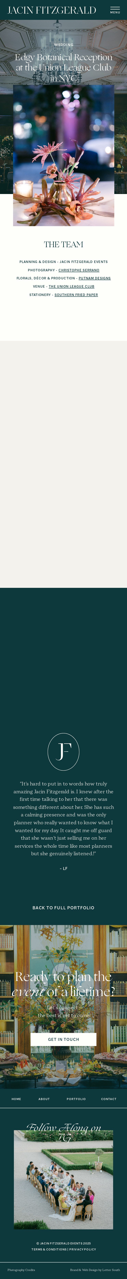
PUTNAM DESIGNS (95, 278)
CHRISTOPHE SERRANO (79, 270)
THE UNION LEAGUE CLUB (71, 286)
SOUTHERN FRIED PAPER (76, 295)
